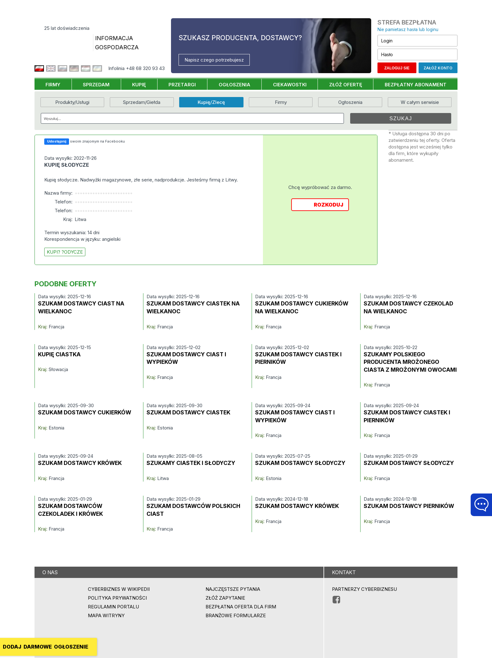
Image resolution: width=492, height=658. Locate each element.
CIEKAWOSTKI (290, 85)
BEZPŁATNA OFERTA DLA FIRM (241, 607)
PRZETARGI (182, 85)
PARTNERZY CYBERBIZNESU (364, 589)
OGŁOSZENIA (234, 85)
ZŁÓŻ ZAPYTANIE (225, 598)
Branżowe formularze (236, 615)
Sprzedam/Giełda (141, 102)
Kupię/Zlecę (211, 102)
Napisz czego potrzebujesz (214, 60)
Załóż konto (438, 68)
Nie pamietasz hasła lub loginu (407, 29)
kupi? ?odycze (65, 252)
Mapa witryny (106, 615)
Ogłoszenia (350, 102)
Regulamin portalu (113, 607)
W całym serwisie (420, 102)
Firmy (281, 102)
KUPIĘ (139, 85)
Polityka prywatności (117, 598)
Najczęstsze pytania (233, 589)
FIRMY (52, 85)
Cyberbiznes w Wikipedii (119, 589)
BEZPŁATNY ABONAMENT (416, 85)
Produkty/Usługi (72, 102)
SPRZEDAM (96, 85)
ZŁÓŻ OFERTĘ (345, 85)
